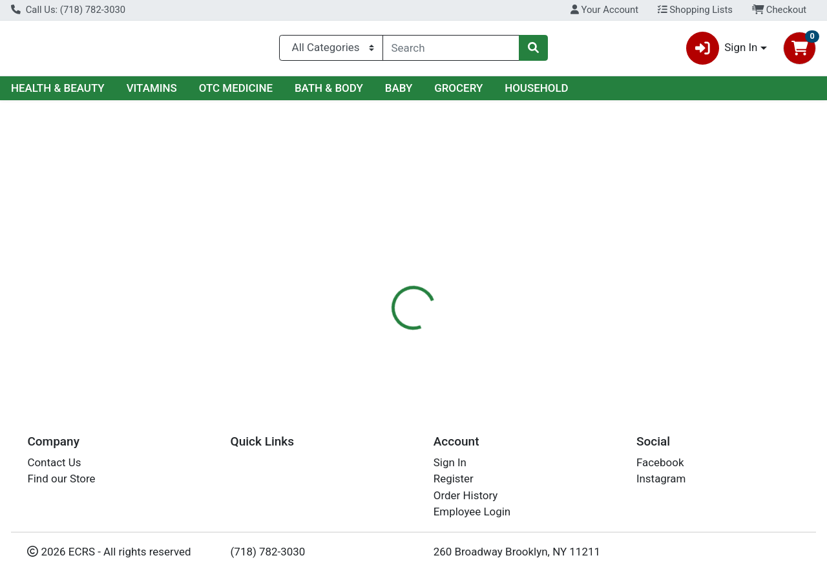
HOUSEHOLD (536, 93)
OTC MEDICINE (236, 93)
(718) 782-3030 (268, 551)
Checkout (779, 10)
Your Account (604, 10)
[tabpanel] (585, 330)
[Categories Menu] (330, 50)
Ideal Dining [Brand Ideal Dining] (508, 332)
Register (454, 479)
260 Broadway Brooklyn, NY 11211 (517, 551)
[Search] (450, 50)
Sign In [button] (722, 50)
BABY (399, 93)
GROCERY (458, 93)
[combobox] (450, 50)
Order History (466, 495)
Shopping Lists (695, 10)
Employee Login (472, 512)
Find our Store (61, 479)
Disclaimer (442, 281)
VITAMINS (152, 93)
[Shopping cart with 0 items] (799, 50)
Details (380, 281)
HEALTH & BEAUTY (58, 93)
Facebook (660, 462)
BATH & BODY (329, 93)
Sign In (450, 462)
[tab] (380, 281)
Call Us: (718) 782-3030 (68, 10)
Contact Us (54, 462)
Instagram (661, 479)
